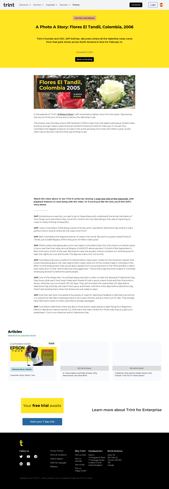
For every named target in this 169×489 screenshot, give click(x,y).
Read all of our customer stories (22, 335)
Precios (76, 5)
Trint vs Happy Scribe (80, 469)
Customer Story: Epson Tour (22, 375)
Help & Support (56, 459)
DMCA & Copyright (58, 463)
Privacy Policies (56, 451)
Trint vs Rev (80, 465)
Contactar (135, 5)
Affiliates (53, 467)
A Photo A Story (66, 114)
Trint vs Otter (80, 455)
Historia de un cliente (21, 369)
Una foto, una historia (84, 18)
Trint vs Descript (78, 460)
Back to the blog (84, 59)
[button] (25, 5)
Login (153, 5)
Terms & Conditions (58, 455)
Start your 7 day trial (42, 421)
